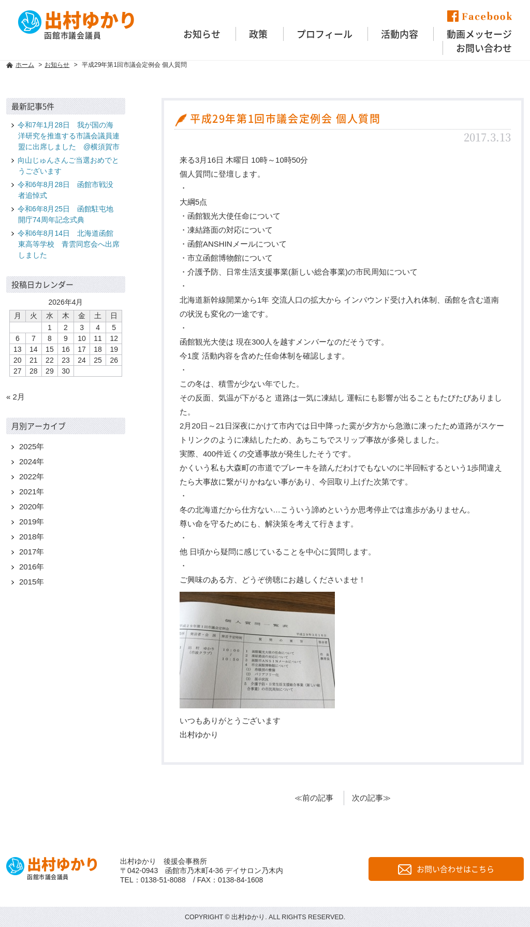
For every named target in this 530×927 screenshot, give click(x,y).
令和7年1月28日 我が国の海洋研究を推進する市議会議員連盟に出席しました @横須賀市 (69, 136)
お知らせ (201, 34)
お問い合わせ (484, 48)
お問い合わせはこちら (446, 869)
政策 (258, 34)
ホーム (25, 64)
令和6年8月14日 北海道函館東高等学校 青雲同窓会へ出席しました (69, 244)
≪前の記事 (314, 797)
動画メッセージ (479, 34)
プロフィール (324, 34)
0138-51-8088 (163, 880)
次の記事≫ (371, 797)
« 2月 (15, 396)
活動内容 (399, 34)
